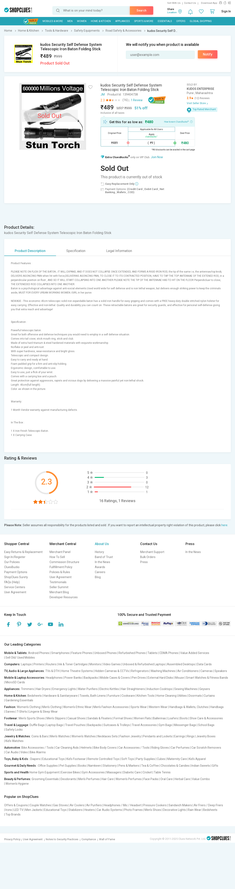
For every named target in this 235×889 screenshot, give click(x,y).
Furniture (114, 695)
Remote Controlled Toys (103, 759)
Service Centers (14, 587)
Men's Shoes (153, 809)
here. (224, 525)
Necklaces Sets (108, 736)
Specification (75, 251)
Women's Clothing (28, 707)
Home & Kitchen (101, 21)
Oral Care (166, 779)
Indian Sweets (200, 765)
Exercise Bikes (70, 772)
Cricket (147, 772)
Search (141, 10)
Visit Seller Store (196, 103)
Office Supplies (48, 765)
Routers (51, 664)
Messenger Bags (185, 725)
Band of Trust (104, 557)
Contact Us (190, 3)
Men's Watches (60, 736)
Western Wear (158, 707)
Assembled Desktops (181, 664)
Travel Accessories (144, 725)
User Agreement (15, 592)
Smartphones (60, 653)
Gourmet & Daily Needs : (20, 765)
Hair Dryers (43, 689)
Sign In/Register (14, 557)
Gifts (215, 765)
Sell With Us (173, 3)
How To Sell (57, 557)
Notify (207, 54)
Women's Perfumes (129, 779)
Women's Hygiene (17, 783)
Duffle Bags (37, 725)
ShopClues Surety (16, 577)
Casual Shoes (76, 718)
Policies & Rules (60, 572)
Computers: (12, 664)
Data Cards (204, 664)
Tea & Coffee (150, 765)
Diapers (35, 759)
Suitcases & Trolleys (116, 725)
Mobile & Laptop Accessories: (24, 677)
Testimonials (58, 582)
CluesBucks (12, 567)
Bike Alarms (38, 752)
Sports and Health (16, 772)
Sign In (226, 11)
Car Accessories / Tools (133, 747)
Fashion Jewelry (130, 736)
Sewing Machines (185, 689)
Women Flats (142, 718)
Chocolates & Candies (175, 765)
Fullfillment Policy (61, 567)
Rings (190, 736)
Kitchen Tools (145, 695)
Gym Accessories (93, 772)
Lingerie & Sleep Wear (43, 711)
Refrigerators (140, 671)
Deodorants (68, 779)
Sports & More (143, 21)
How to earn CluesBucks (178, 121)
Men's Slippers (56, 718)
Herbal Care (182, 779)
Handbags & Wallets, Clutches (188, 707)
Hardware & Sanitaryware (61, 695)
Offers (180, 21)
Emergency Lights (64, 689)
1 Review (137, 100)
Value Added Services (194, 653)
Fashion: (10, 707)
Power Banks (73, 677)
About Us (102, 544)
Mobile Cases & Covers (115, 677)
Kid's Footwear (76, 759)
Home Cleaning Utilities (171, 695)
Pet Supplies (68, 765)
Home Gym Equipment (44, 772)
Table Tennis (162, 772)
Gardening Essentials (19, 700)
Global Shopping (201, 21)
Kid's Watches (14, 741)
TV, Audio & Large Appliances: (24, 671)
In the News (102, 562)
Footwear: (11, 718)
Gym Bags (165, 725)
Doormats (195, 695)
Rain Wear (194, 809)
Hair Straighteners (133, 689)
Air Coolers (77, 805)
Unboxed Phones (105, 653)
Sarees (10, 711)
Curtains (209, 695)
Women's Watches (84, 736)
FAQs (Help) (12, 582)
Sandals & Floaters (99, 718)
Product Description (30, 251)
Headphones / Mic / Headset (122, 805)
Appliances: (12, 689)
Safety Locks (14, 729)
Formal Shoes (123, 718)
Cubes (161, 759)
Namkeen (94, 765)
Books (82, 765)
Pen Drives (139, 677)
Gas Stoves (60, 805)
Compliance (88, 839)
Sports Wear (139, 707)
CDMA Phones (168, 653)
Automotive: (12, 747)
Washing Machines (163, 671)
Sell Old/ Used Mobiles (20, 657)
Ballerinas (159, 718)
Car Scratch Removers (206, 747)
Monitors (95, 664)
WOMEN (81, 21)
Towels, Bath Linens (93, 695)
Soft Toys (127, 759)
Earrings (179, 736)
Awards (100, 567)
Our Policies (12, 562)
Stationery (110, 765)
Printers (39, 664)
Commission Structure (64, 562)
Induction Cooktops (159, 689)
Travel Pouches (75, 725)
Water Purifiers (88, 689)
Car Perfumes (180, 747)
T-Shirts (22, 711)
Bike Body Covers (105, 747)
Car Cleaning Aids (67, 747)
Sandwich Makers (180, 805)
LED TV (18, 809)
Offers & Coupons (16, 805)
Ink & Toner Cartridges (72, 664)
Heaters (89, 809)
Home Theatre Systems (77, 671)
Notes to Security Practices (62, 839)
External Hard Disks (160, 677)
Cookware (128, 695)
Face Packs (151, 779)
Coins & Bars (39, 736)
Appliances (122, 21)
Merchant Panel (60, 552)
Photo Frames (133, 809)
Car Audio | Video (16, 752)
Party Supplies (145, 759)
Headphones (54, 677)
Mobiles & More (53, 21)
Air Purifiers (94, 805)
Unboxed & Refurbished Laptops (144, 664)
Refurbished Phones (132, 653)
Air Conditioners (187, 671)
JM (103, 94)
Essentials (165, 21)
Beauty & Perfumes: (17, 779)
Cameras (206, 671)
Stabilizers (75, 809)
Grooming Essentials (45, 779)
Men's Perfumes (89, 779)
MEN (70, 21)
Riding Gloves (160, 747)
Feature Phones (81, 653)
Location (172, 12)
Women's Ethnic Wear (77, 707)
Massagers (114, 772)
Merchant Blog (59, 592)
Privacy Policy (12, 839)
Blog (98, 577)
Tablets (152, 653)
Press (144, 562)
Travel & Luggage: (16, 725)
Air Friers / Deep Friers (208, 805)
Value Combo (201, 779)
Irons (8, 809)
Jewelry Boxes (205, 736)
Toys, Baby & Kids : (17, 759)
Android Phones (38, 653)
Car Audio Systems (109, 809)
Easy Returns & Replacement (23, 552)
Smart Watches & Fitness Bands (207, 677)
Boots (184, 718)
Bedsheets (34, 695)
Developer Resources (64, 597)
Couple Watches (40, 805)
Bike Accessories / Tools (37, 747)
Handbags (217, 707)
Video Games (112, 664)
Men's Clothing (51, 707)
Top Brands (13, 814)
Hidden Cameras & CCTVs (112, 671)
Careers (100, 572)
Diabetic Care (132, 772)
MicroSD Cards (15, 682)
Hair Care (108, 779)
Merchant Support (152, 552)
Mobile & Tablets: (15, 653)
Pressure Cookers (155, 805)
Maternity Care (177, 759)
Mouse (179, 677)
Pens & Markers (129, 765)
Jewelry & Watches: (17, 736)
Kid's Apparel (197, 759)
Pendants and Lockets (157, 736)
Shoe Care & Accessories (206, 718)
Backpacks (91, 677)
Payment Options (15, 572)
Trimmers (27, 689)
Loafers (173, 718)
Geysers (204, 689)
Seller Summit (59, 587)
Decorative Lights (174, 809)
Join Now (157, 157)
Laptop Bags (55, 725)
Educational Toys (53, 759)
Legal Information (119, 251)
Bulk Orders (147, 557)
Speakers (220, 671)
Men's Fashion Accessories (111, 707)
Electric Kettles (109, 689)
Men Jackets (33, 809)
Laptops (26, 664)
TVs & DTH (52, 671)
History (99, 552)
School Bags (206, 725)
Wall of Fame (107, 839)
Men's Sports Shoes (32, 718)
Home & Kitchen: (15, 695)
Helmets (86, 747)
